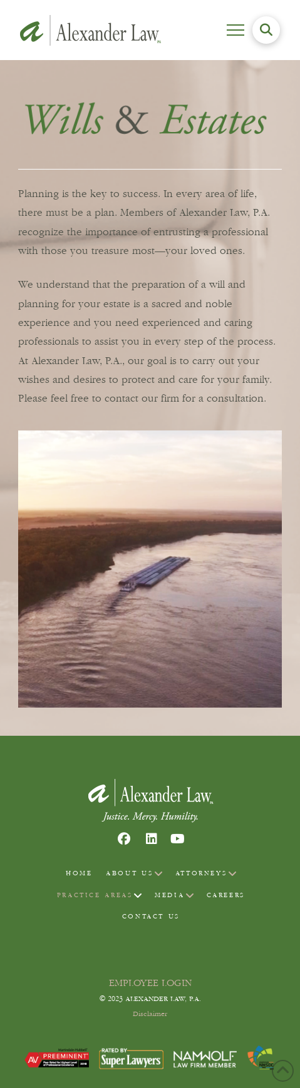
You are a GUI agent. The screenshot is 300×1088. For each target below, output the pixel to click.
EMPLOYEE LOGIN (150, 983)
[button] (235, 30)
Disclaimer (150, 1014)
